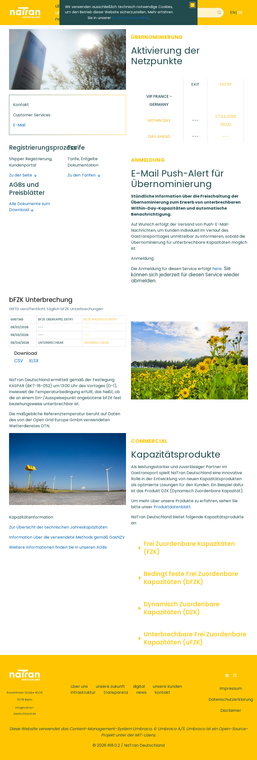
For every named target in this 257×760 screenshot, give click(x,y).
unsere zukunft (110, 686)
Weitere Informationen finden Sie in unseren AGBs (58, 547)
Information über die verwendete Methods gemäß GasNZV (67, 537)
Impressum (231, 688)
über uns (79, 686)
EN (232, 12)
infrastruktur (83, 692)
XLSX (34, 361)
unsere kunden (167, 686)
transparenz (116, 692)
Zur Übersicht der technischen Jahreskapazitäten (58, 527)
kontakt (162, 692)
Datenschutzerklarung (231, 699)
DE (240, 12)
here (217, 269)
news (141, 692)
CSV (18, 361)
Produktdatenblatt (172, 507)
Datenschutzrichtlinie (130, 17)
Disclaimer (230, 710)
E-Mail (19, 125)
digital (139, 686)
